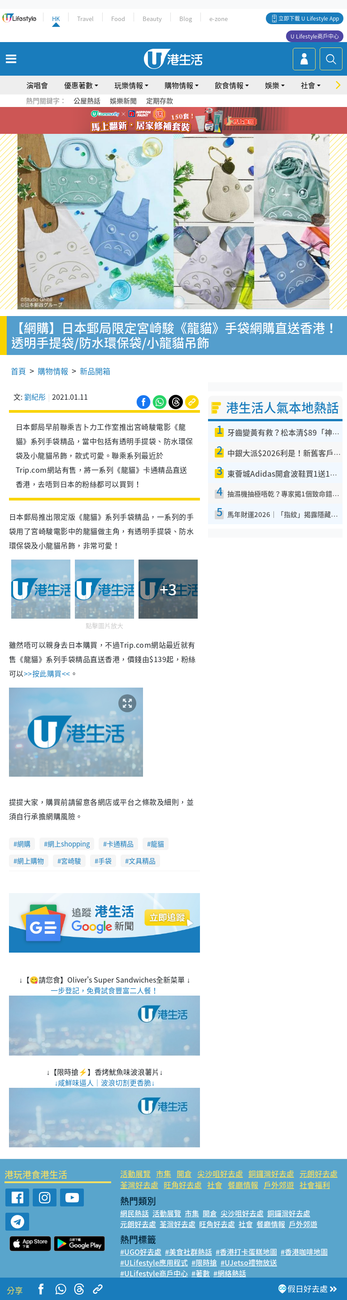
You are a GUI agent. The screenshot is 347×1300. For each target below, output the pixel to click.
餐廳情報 (243, 1184)
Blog (185, 18)
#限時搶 (204, 1262)
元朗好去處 (318, 1173)
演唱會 (37, 85)
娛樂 (272, 85)
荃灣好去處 (139, 1184)
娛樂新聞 (123, 101)
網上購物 (30, 861)
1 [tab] (153, 120)
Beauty (152, 18)
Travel (85, 18)
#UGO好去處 (140, 1251)
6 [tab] (198, 120)
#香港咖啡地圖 (304, 1251)
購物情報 (179, 85)
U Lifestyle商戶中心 (315, 36)
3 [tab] (171, 120)
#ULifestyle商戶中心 (154, 1273)
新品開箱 (95, 370)
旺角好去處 (183, 1184)
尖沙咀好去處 (220, 1173)
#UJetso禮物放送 (249, 1262)
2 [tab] (162, 120)
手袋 (105, 861)
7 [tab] (162, 131)
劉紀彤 (35, 396)
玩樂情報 (128, 85)
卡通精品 (120, 844)
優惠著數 (78, 85)
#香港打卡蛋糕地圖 (246, 1251)
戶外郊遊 (279, 1184)
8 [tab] (171, 131)
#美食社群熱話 (188, 1251)
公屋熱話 (87, 101)
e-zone (218, 18)
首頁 (18, 370)
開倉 (184, 1173)
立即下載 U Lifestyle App (308, 18)
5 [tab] (189, 120)
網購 (23, 844)
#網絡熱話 (229, 1273)
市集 (163, 1173)
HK (56, 18)
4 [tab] (180, 120)
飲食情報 (229, 85)
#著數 (200, 1273)
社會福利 (314, 1184)
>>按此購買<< (47, 673)
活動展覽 (135, 1173)
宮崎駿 (71, 861)
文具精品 (142, 861)
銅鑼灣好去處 (271, 1173)
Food (118, 18)
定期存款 (159, 101)
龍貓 (157, 844)
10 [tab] (189, 131)
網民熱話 (134, 1213)
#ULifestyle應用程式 (154, 1262)
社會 (308, 85)
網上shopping (69, 844)
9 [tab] (180, 131)
